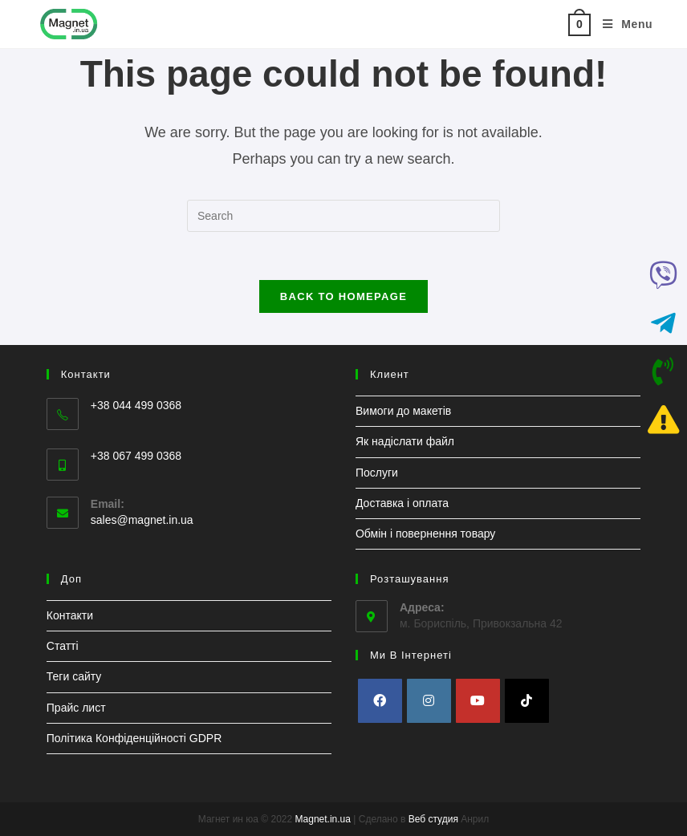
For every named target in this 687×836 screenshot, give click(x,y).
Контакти (70, 615)
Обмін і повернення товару (425, 533)
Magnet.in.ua (323, 819)
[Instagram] (429, 701)
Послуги (377, 472)
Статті (63, 645)
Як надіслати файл (405, 441)
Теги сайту (74, 676)
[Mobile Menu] (621, 24)
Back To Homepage (343, 296)
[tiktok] (527, 701)
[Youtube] (478, 701)
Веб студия (433, 819)
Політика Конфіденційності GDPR (134, 738)
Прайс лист (76, 707)
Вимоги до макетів (403, 410)
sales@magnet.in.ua (142, 519)
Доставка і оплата (402, 503)
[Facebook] (380, 701)
